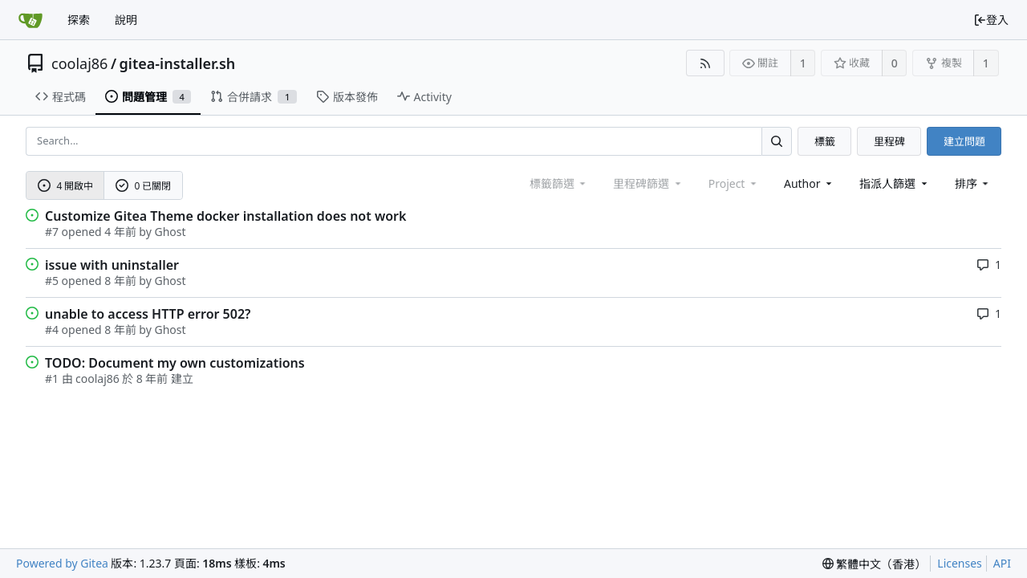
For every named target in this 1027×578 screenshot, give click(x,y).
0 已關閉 (144, 186)
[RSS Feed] (705, 63)
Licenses (959, 563)
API (1002, 563)
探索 (78, 19)
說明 (126, 19)
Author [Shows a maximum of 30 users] (809, 183)
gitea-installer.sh (178, 63)
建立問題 (964, 141)
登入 (991, 19)
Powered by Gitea (62, 563)
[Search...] (776, 141)
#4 (52, 329)
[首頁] (30, 20)
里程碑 (889, 141)
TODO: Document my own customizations (175, 363)
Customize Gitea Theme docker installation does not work (225, 216)
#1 (52, 378)
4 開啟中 (66, 186)
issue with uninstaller (112, 265)
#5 (52, 280)
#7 (52, 231)
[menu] (973, 183)
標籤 (824, 141)
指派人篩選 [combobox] (894, 183)
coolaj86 (79, 63)
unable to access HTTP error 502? (147, 314)
